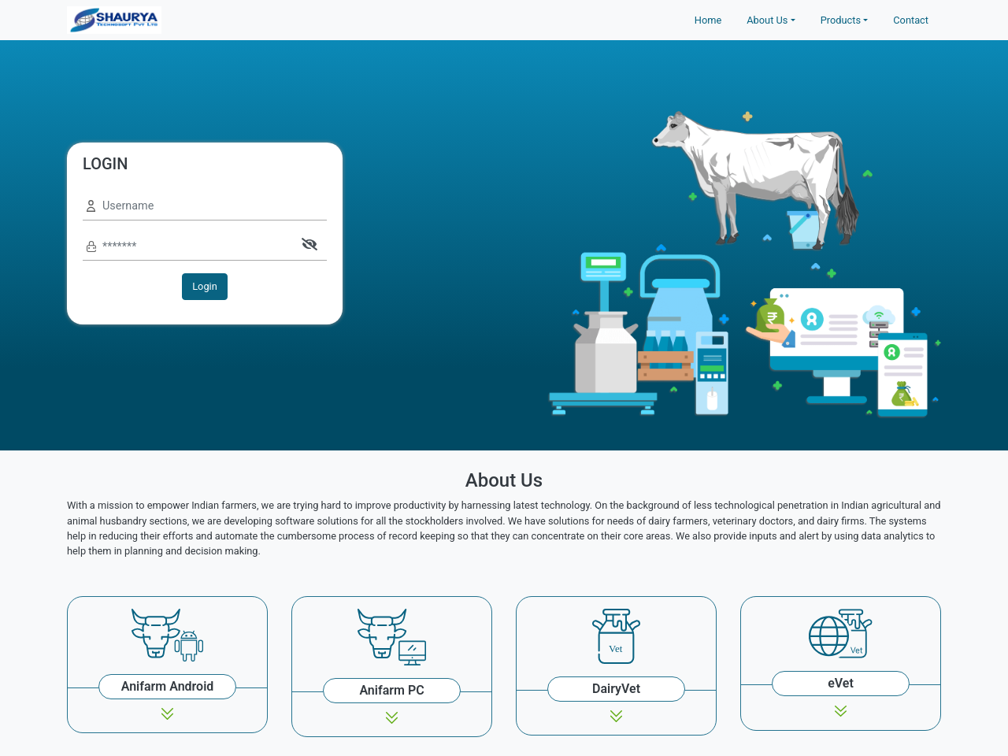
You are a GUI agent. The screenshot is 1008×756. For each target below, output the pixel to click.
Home (708, 20)
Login (204, 286)
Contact (910, 20)
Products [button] (841, 20)
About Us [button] (767, 20)
